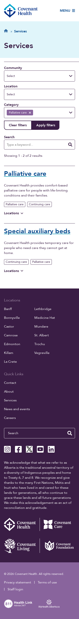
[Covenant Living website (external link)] (22, 546)
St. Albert (41, 335)
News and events (17, 409)
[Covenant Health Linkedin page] (51, 449)
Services (10, 400)
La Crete (10, 361)
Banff (8, 309)
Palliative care (15, 204)
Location (10, 86)
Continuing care (39, 204)
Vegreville (42, 353)
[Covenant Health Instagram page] (7, 449)
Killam (8, 353)
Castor (9, 326)
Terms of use (47, 582)
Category (11, 104)
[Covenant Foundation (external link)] (57, 546)
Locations (13, 213)
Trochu (39, 344)
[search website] (69, 433)
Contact (10, 382)
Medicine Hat (44, 317)
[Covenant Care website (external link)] (57, 524)
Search (9, 137)
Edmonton (12, 344)
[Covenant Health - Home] (22, 524)
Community (13, 68)
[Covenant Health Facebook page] (18, 449)
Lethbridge (42, 309)
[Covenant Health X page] (29, 449)
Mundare (41, 326)
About (9, 391)
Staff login (15, 589)
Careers (10, 418)
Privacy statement (17, 582)
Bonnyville (12, 317)
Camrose (11, 335)
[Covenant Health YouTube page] (40, 449)
